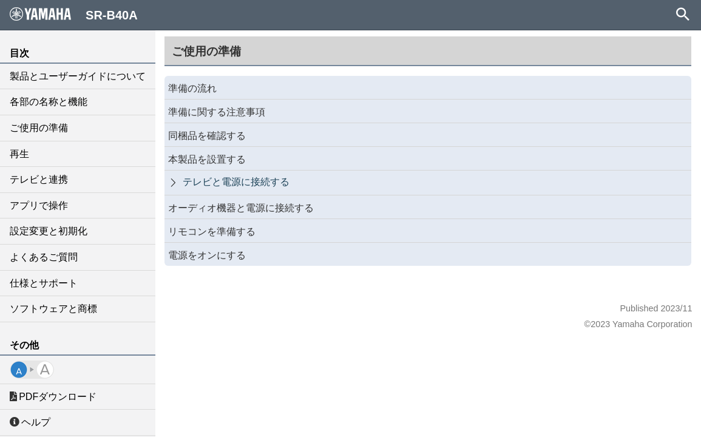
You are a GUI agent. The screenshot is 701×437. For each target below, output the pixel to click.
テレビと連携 (39, 179)
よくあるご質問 (44, 257)
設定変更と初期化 (48, 231)
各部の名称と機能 (48, 102)
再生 (19, 154)
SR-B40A (74, 14)
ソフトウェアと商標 (53, 308)
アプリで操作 (39, 205)
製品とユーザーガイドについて (78, 76)
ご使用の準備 (39, 128)
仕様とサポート (44, 283)
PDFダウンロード (53, 396)
